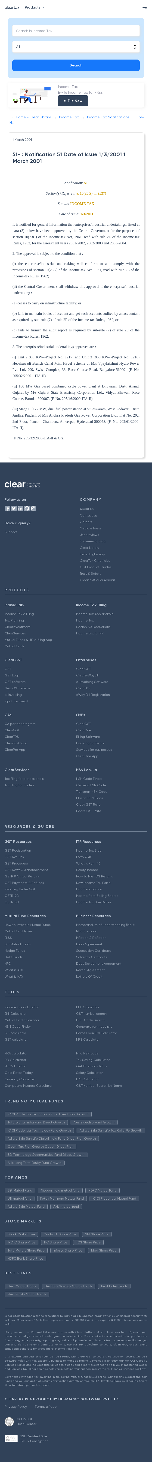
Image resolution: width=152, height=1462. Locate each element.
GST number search (91, 1013)
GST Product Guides (96, 567)
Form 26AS (84, 857)
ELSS (8, 938)
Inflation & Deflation (91, 938)
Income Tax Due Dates (93, 902)
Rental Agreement (90, 970)
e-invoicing (13, 694)
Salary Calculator (89, 1073)
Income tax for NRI (90, 633)
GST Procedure (16, 863)
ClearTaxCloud (16, 743)
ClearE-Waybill (87, 675)
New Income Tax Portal (93, 883)
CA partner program (20, 724)
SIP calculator (15, 1033)
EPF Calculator (87, 1079)
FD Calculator (15, 1066)
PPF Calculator (87, 1007)
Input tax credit (16, 701)
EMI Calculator (16, 1013)
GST (8, 669)
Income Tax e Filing (19, 614)
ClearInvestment (18, 627)
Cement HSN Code (91, 785)
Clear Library (89, 547)
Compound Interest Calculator (28, 1085)
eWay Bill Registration (93, 694)
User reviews (89, 535)
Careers (86, 522)
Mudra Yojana (86, 931)
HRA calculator (16, 1053)
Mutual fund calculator (22, 1020)
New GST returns (17, 688)
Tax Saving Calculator (93, 1060)
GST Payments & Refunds (24, 883)
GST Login (12, 675)
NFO (8, 963)
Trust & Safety (90, 573)
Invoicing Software (90, 743)
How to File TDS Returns (94, 876)
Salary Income (87, 870)
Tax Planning (14, 620)
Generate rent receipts (94, 1026)
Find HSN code (87, 1053)
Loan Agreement (89, 944)
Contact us (88, 515)
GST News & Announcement (26, 870)
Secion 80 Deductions (93, 627)
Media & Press (91, 528)
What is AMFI (14, 970)
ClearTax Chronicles (95, 560)
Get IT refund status (91, 1066)
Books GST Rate (88, 811)
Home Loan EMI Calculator (96, 1033)
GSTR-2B (12, 896)
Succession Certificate (93, 950)
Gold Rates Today (19, 1073)
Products (36, 7)
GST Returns (14, 857)
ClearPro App (15, 749)
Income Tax (85, 620)
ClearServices (15, 633)
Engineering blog (92, 541)
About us (87, 509)
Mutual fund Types (18, 931)
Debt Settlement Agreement (98, 963)
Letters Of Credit (89, 976)
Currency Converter (20, 1079)
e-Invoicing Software (92, 682)
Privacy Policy (16, 1406)
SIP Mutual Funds (18, 944)
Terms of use (45, 1406)
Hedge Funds (15, 950)
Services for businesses (94, 749)
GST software (15, 682)
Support (11, 532)
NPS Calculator (87, 1039)
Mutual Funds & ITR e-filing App (28, 640)
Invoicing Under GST (20, 889)
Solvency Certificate (92, 957)
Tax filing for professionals (24, 779)
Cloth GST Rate (88, 804)
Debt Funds (13, 957)
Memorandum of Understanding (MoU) (105, 925)
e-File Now (73, 101)
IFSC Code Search (90, 1020)
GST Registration (18, 850)
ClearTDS (83, 688)
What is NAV (14, 976)
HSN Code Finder (89, 779)
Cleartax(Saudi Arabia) (97, 580)
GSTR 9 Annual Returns (22, 876)
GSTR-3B (12, 902)
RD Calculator (15, 1060)
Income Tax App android (95, 614)
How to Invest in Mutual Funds (28, 925)
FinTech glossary (92, 554)
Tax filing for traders (19, 785)
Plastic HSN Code (89, 798)
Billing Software (88, 737)
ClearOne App (87, 756)
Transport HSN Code (91, 791)
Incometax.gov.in (89, 889)
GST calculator (16, 1039)
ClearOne (83, 730)
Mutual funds (14, 646)
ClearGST (83, 669)
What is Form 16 (88, 863)
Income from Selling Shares (97, 896)
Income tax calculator (22, 1007)
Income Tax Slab (89, 850)
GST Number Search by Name (99, 1085)
